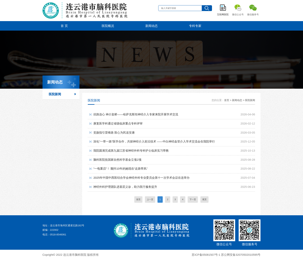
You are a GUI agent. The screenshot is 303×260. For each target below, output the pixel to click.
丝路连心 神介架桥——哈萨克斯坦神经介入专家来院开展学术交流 (135, 114)
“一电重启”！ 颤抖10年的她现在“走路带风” (120, 168)
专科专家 (195, 25)
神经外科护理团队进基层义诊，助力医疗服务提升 (125, 186)
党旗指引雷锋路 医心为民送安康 (114, 132)
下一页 (193, 199)
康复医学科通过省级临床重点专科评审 (118, 123)
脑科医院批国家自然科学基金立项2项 (117, 159)
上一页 (150, 199)
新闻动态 (151, 25)
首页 (138, 199)
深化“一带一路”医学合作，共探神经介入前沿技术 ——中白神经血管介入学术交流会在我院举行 (154, 141)
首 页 (64, 25)
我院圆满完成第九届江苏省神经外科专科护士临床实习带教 (131, 150)
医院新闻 (55, 94)
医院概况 (108, 25)
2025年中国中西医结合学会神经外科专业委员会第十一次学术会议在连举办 (141, 177)
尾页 (204, 199)
